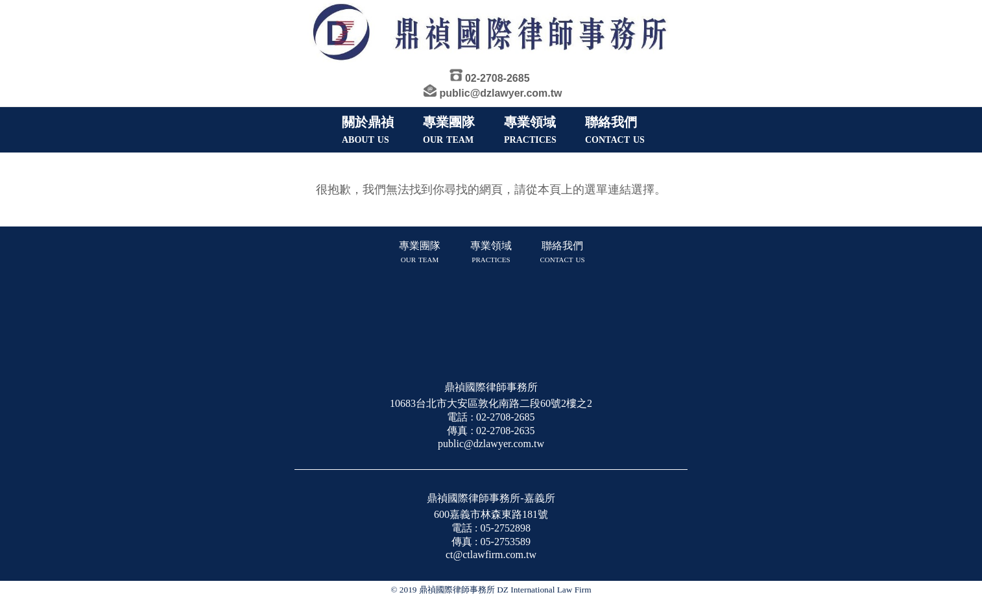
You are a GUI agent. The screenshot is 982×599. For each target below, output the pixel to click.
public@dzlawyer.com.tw (501, 93)
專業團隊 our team (419, 252)
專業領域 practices (491, 252)
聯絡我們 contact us (562, 252)
